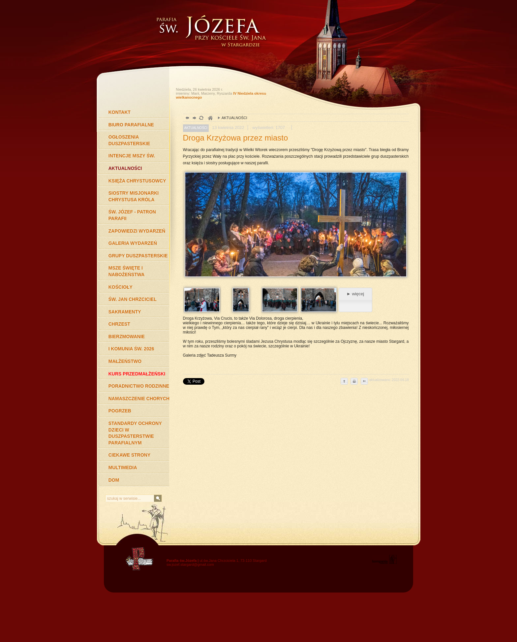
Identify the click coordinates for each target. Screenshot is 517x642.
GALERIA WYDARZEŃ (132, 243)
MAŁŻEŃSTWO (124, 361)
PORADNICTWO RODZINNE (138, 386)
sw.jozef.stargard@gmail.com (190, 564)
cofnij (364, 382)
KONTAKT (119, 112)
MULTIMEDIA (122, 467)
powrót (186, 118)
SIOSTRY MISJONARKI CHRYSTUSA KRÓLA (133, 196)
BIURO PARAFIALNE (131, 124)
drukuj (354, 382)
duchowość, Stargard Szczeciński (210, 118)
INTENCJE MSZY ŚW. (131, 155)
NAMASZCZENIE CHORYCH (138, 398)
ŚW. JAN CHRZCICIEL (132, 299)
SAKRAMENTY (124, 311)
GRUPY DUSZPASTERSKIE (138, 255)
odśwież (201, 118)
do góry (344, 382)
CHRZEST (119, 324)
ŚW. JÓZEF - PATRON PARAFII (132, 215)
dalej (194, 118)
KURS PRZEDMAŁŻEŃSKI (137, 373)
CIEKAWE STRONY (129, 455)
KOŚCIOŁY (120, 287)
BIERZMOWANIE (126, 336)
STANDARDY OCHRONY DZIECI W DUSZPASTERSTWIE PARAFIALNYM (135, 433)
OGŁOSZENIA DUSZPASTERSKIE (129, 140)
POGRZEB (119, 410)
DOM (113, 480)
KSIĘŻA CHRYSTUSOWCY (137, 180)
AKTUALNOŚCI (125, 168)
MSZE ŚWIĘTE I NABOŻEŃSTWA (126, 271)
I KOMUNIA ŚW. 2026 (131, 348)
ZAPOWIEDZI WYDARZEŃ (137, 231)
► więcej (355, 293)
